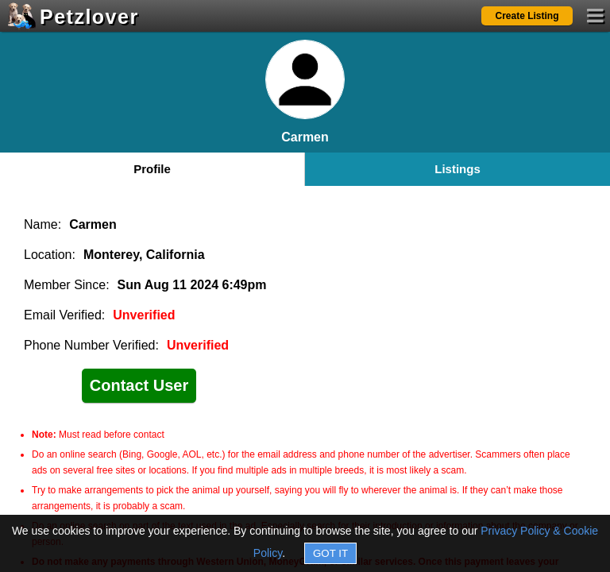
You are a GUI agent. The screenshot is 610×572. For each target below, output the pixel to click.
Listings (457, 169)
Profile (152, 169)
